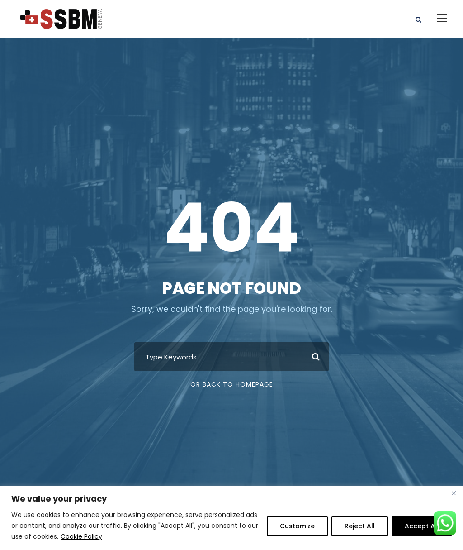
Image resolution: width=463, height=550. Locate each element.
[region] (231, 518)
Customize (297, 526)
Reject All (360, 526)
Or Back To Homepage (231, 384)
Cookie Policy (81, 536)
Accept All (422, 526)
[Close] (453, 493)
